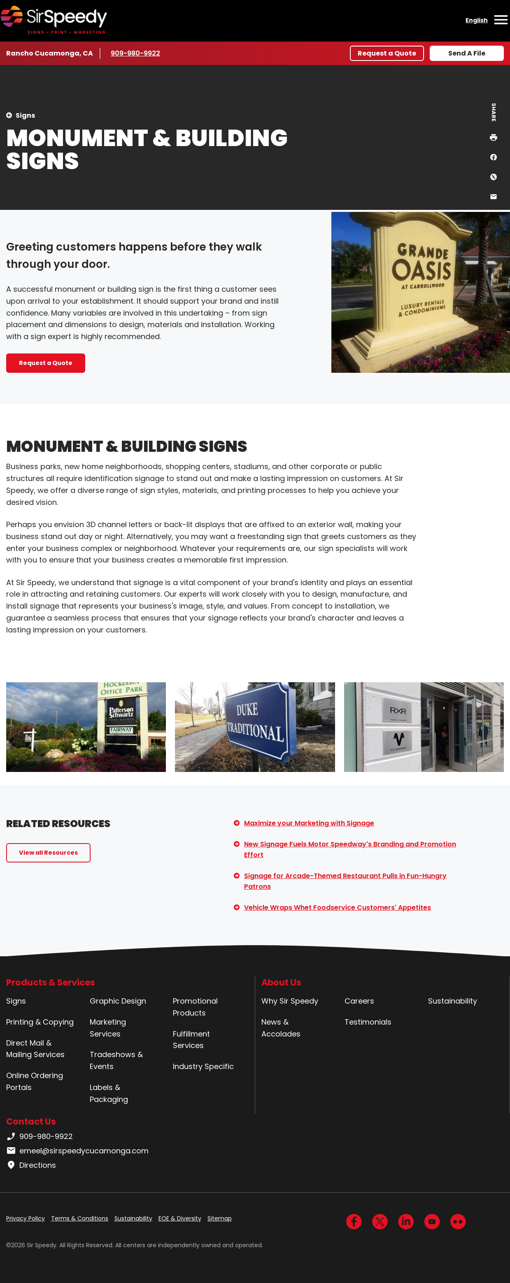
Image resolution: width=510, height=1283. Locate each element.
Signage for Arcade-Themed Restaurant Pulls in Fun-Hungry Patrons (345, 881)
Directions (31, 1165)
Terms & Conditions (79, 1218)
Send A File (466, 53)
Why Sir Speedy (289, 1001)
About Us (281, 982)
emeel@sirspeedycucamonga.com (77, 1151)
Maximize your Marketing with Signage (309, 823)
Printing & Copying (40, 1022)
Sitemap (219, 1218)
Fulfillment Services (191, 1040)
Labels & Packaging (109, 1093)
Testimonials (368, 1022)
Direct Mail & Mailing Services (35, 1049)
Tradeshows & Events (116, 1060)
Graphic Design (118, 1001)
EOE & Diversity (179, 1218)
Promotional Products (195, 1007)
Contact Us (31, 1121)
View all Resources (48, 852)
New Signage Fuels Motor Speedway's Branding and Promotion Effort (350, 849)
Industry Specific (203, 1066)
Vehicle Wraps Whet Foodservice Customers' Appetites (337, 907)
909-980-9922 (135, 53)
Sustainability (452, 1001)
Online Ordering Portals (34, 1081)
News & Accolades (280, 1028)
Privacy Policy (25, 1218)
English (477, 20)
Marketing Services (108, 1028)
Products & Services (50, 982)
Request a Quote (387, 53)
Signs (25, 115)
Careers (359, 1001)
